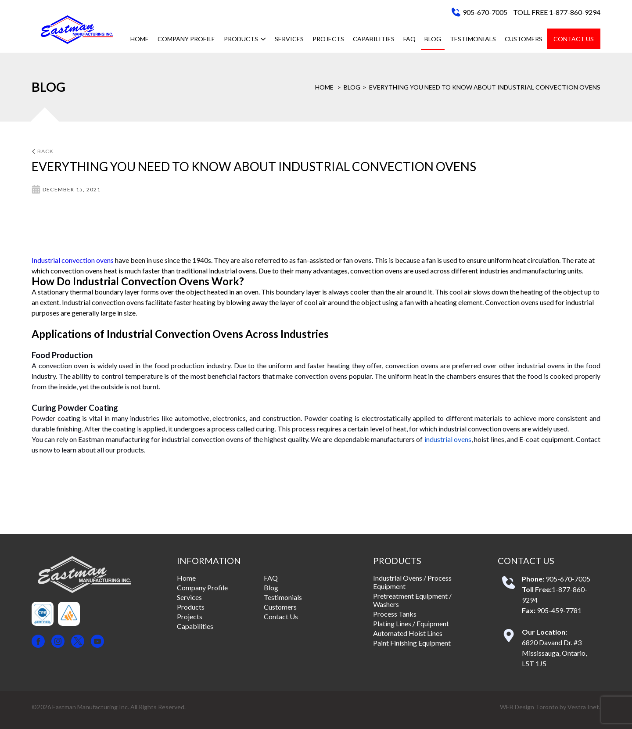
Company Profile (186, 39)
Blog (432, 39)
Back (43, 151)
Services (289, 39)
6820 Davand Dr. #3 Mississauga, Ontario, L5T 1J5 (554, 653)
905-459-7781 (559, 610)
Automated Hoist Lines (407, 633)
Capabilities (374, 39)
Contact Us (573, 39)
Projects (328, 39)
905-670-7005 (485, 12)
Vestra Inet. (583, 707)
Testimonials (473, 39)
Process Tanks (395, 614)
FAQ (409, 39)
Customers (523, 39)
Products (245, 39)
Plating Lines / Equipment (411, 623)
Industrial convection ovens (73, 260)
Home (139, 39)
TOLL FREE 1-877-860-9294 (556, 12)
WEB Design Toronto (529, 707)
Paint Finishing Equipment (412, 643)
